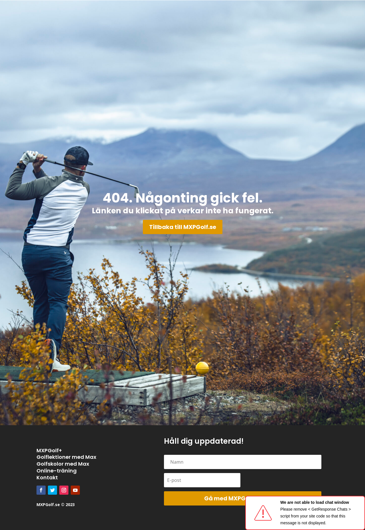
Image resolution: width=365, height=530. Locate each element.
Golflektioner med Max (66, 457)
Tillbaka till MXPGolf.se (182, 227)
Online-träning (56, 470)
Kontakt (47, 477)
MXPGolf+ (49, 450)
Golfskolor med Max (62, 463)
